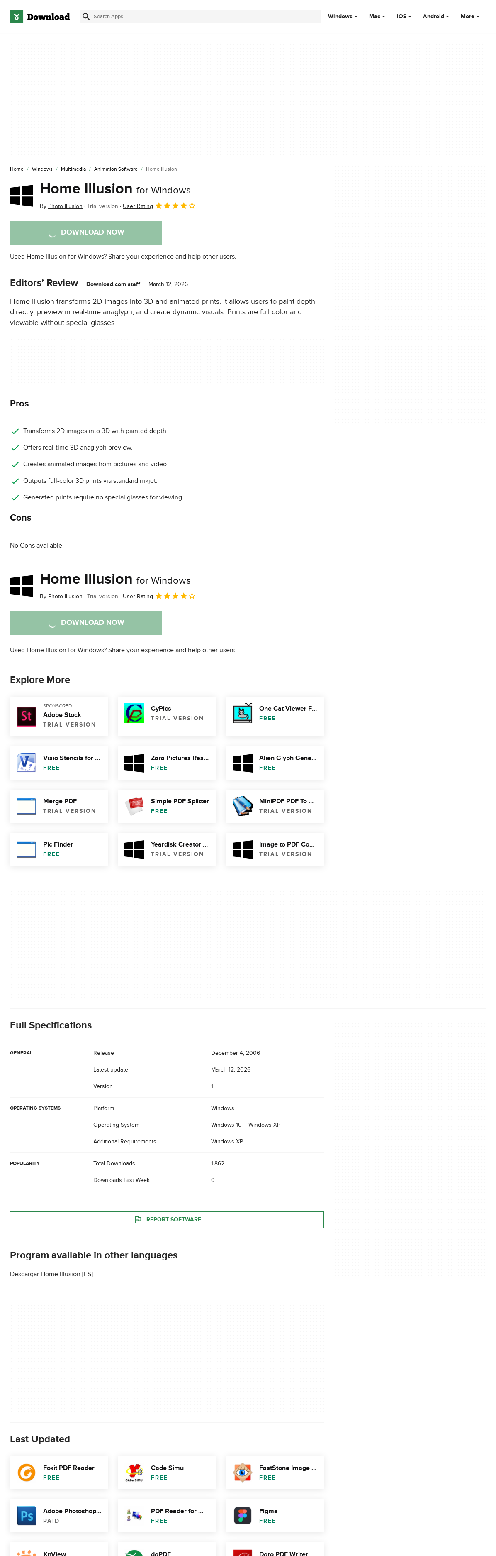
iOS (401, 17)
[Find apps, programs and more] (200, 16)
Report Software (167, 1219)
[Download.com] (40, 16)
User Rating (159, 205)
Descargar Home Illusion (45, 1274)
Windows (340, 17)
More (471, 16)
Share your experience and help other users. (172, 256)
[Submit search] (86, 16)
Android (433, 17)
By (61, 206)
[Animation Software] (116, 169)
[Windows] (42, 169)
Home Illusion (115, 189)
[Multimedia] (73, 169)
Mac (374, 17)
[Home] (17, 169)
